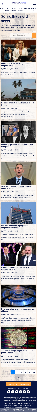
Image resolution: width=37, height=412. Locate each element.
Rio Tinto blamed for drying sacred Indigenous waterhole (14, 227)
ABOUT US (27, 8)
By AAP (3, 69)
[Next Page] (30, 372)
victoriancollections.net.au (26, 377)
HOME (2, 8)
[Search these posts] (21, 35)
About (27, 409)
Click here (26, 388)
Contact (32, 409)
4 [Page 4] (25, 372)
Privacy (34, 411)
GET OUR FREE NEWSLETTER (18, 384)
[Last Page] (34, 372)
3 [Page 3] (21, 372)
